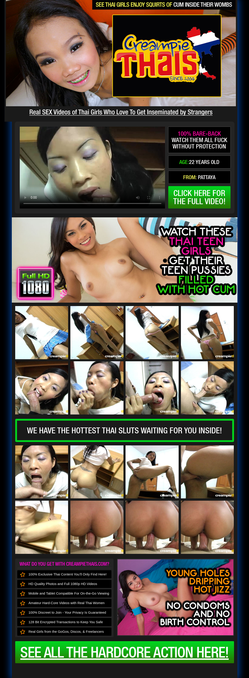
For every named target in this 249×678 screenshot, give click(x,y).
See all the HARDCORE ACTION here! (124, 652)
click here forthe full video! (199, 197)
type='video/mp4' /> (92, 167)
